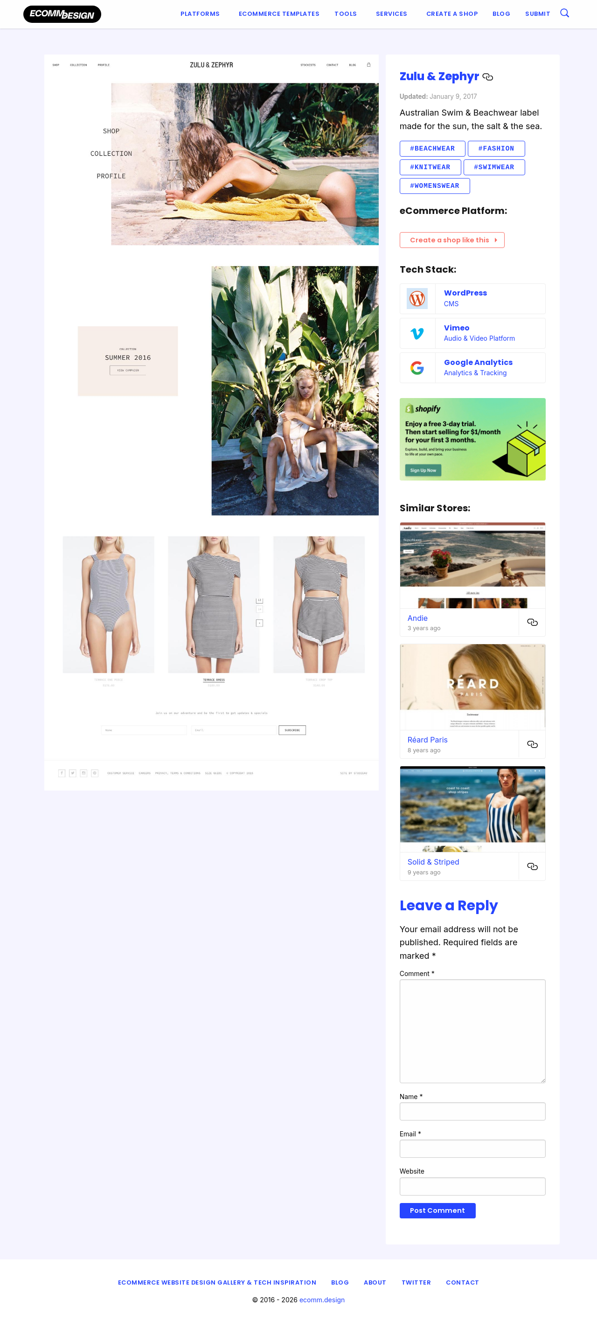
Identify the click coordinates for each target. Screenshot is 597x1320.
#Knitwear (430, 167)
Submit (537, 14)
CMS (451, 304)
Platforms (200, 14)
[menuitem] (202, 14)
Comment (417, 973)
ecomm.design (322, 1300)
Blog (501, 14)
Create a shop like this (453, 240)
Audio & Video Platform (479, 338)
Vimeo (457, 328)
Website (412, 1171)
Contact (462, 1282)
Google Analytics (478, 362)
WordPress (465, 293)
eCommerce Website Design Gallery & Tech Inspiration (217, 1282)
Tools (345, 14)
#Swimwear (494, 167)
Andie (418, 618)
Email (410, 1134)
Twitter (416, 1282)
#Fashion (496, 148)
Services (392, 14)
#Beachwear (432, 148)
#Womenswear (434, 185)
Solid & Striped (433, 861)
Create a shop (452, 14)
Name (411, 1096)
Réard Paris (428, 739)
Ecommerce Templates (279, 14)
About (375, 1282)
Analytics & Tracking (475, 373)
